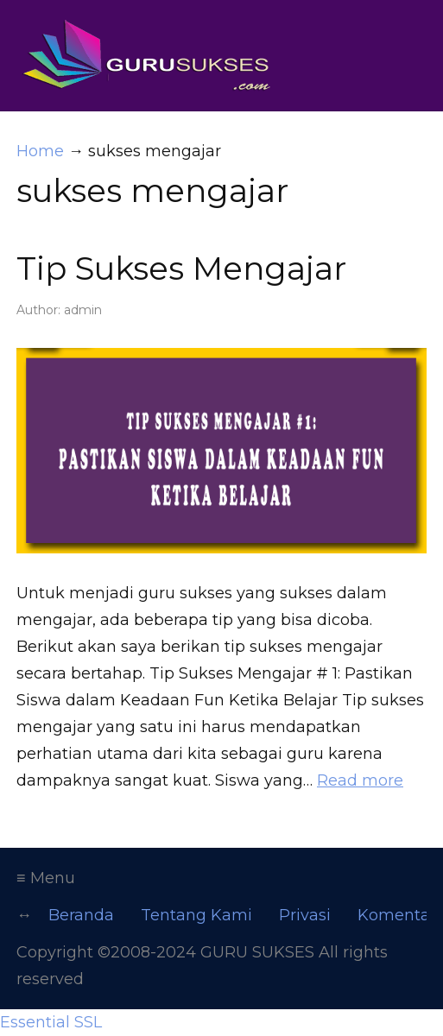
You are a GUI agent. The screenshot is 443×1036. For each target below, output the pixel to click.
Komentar (397, 915)
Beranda (81, 915)
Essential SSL (51, 1022)
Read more (360, 780)
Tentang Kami (196, 915)
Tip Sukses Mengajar (181, 268)
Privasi (305, 915)
